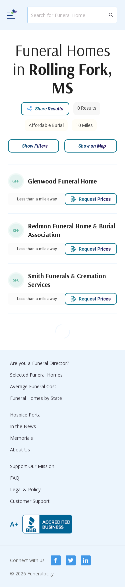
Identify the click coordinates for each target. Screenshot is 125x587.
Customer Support (30, 501)
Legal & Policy (25, 489)
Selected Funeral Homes (36, 375)
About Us (20, 449)
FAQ (14, 478)
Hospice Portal (26, 414)
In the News (23, 426)
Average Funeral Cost (33, 386)
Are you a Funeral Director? (39, 363)
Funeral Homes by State (36, 398)
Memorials (21, 438)
